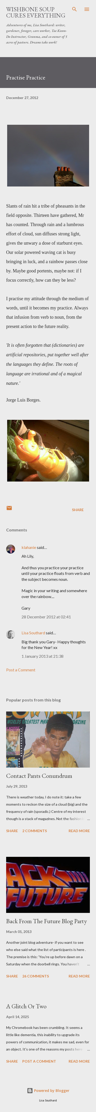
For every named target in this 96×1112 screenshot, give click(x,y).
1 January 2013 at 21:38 (42, 656)
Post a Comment (20, 669)
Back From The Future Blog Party (46, 921)
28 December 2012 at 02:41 (46, 616)
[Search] (74, 9)
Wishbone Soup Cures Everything (35, 12)
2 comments (34, 831)
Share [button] (78, 510)
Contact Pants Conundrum (39, 776)
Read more (79, 831)
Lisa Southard (33, 632)
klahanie (29, 547)
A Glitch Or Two (26, 1006)
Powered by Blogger (48, 1090)
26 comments (35, 976)
